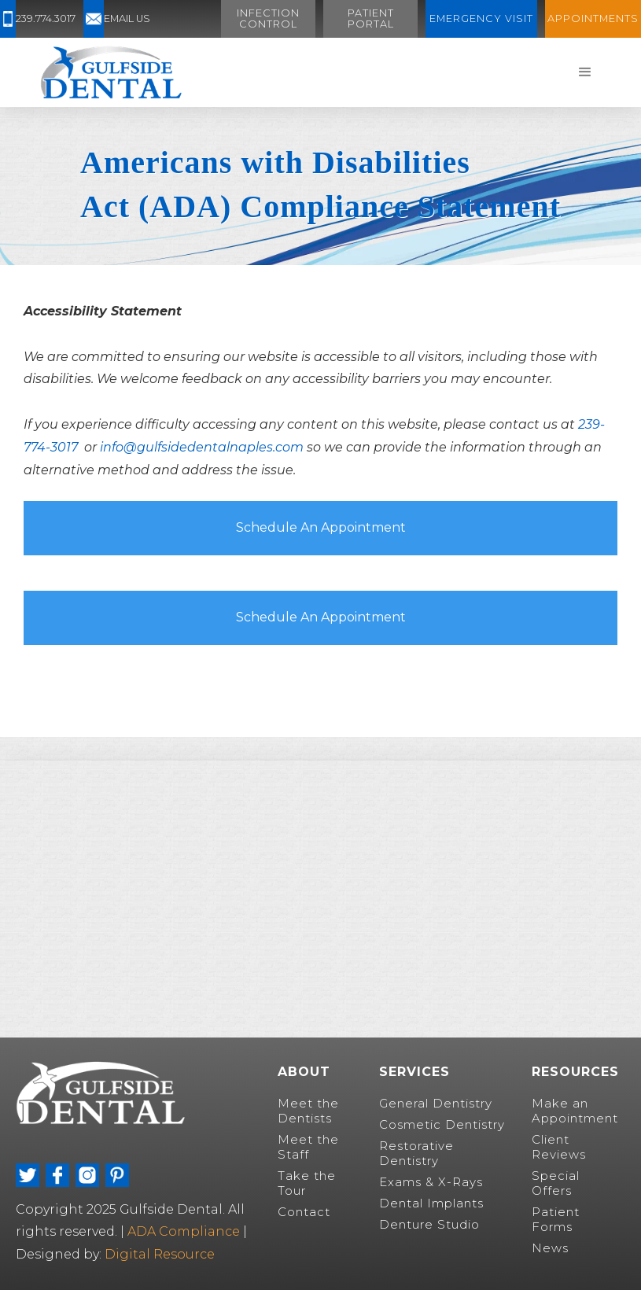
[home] (111, 72)
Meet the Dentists (308, 1111)
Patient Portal (371, 18)
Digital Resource (160, 1254)
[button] (585, 72)
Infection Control (268, 18)
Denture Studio (429, 1224)
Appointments (593, 18)
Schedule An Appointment (321, 527)
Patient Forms (556, 1219)
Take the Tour (307, 1183)
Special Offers (556, 1183)
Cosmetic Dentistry (442, 1124)
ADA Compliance (185, 1231)
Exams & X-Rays (431, 1181)
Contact (304, 1211)
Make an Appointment (575, 1111)
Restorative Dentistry (416, 1153)
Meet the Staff (308, 1147)
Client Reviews (559, 1147)
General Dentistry (435, 1103)
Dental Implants (431, 1203)
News (550, 1247)
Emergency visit (481, 18)
